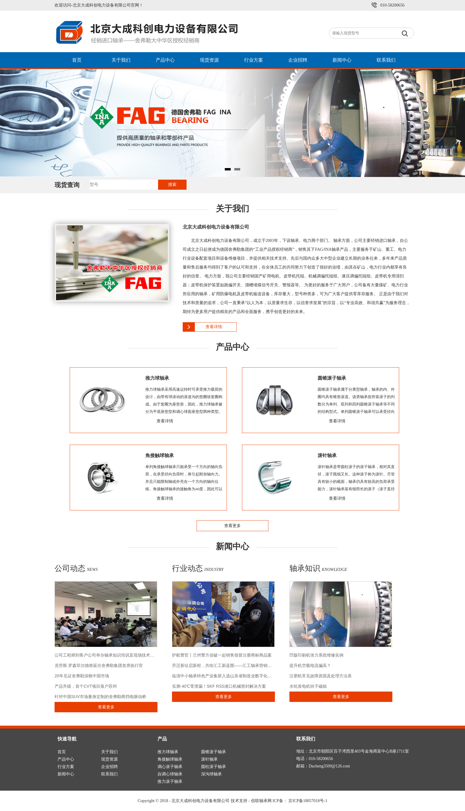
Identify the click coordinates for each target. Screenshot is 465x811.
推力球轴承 (167, 752)
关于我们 (121, 60)
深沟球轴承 (211, 774)
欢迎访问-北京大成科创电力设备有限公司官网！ (99, 5)
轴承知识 (318, 568)
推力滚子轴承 (169, 781)
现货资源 (209, 60)
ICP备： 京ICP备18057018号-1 (300, 801)
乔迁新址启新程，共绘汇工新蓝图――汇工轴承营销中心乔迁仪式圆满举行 (240, 665)
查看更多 (232, 525)
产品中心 (165, 60)
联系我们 (386, 60)
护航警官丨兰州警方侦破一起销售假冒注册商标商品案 (222, 655)
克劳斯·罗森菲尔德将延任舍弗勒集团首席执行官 (99, 665)
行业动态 (198, 568)
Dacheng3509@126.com (329, 766)
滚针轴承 (209, 759)
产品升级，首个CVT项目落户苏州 (86, 686)
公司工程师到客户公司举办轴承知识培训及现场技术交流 (106, 655)
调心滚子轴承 (169, 766)
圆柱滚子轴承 (213, 766)
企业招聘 (297, 60)
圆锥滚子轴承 (213, 752)
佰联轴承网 (261, 801)
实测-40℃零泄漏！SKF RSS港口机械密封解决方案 (219, 686)
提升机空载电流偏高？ (310, 665)
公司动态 (76, 568)
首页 (77, 60)
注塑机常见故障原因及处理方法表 (320, 675)
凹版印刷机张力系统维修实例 (316, 655)
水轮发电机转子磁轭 (308, 686)
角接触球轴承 (169, 759)
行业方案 (253, 60)
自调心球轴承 (169, 774)
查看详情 (214, 327)
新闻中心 (341, 60)
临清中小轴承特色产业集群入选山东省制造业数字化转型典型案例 (232, 675)
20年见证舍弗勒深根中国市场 (82, 675)
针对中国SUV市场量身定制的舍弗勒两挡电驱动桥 (100, 696)
